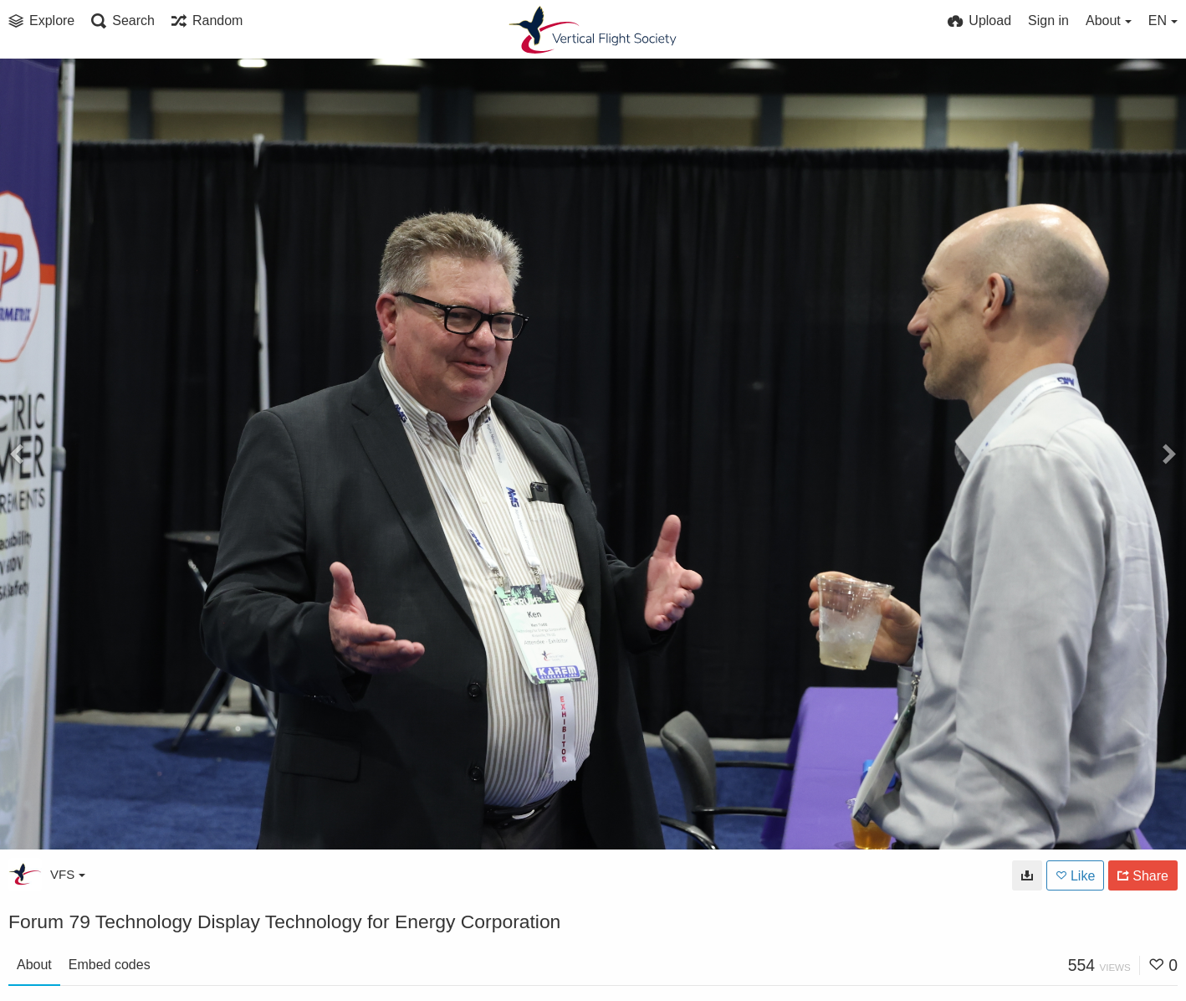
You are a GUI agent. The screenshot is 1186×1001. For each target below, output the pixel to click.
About (34, 964)
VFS (67, 874)
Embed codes (110, 964)
